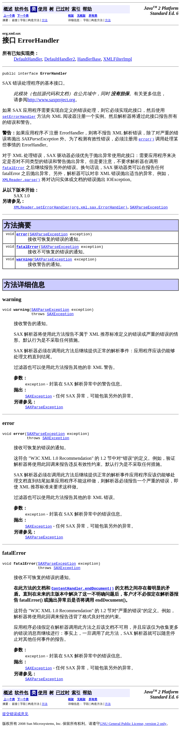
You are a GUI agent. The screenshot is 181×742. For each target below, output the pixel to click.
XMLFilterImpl (117, 59)
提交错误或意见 (15, 725)
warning (24, 262)
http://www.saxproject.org (51, 100)
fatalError (27, 249)
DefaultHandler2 (59, 59)
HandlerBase (89, 59)
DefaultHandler (28, 59)
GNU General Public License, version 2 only (133, 735)
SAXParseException (49, 235)
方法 (44, 20)
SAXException (60, 318)
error (21, 235)
